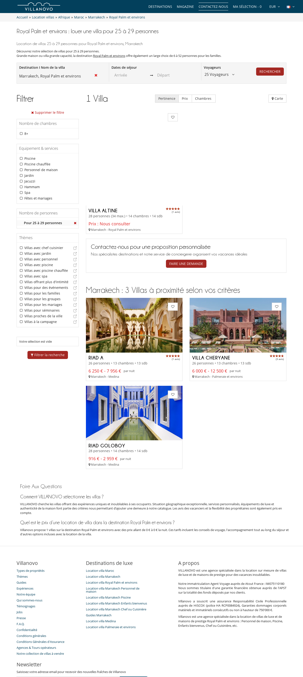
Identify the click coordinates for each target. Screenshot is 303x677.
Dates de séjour (124, 67)
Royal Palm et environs (109, 56)
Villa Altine (103, 168)
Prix (185, 98)
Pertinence (166, 98)
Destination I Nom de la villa (42, 67)
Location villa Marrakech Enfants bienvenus (116, 561)
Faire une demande (186, 221)
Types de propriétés (31, 528)
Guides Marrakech (98, 573)
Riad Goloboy (107, 403)
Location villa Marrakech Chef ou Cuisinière (116, 567)
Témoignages (26, 564)
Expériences (25, 546)
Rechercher (270, 71)
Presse (21, 576)
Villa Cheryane (211, 315)
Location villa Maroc (100, 528)
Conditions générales (31, 593)
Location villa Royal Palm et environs (111, 540)
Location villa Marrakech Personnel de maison (112, 547)
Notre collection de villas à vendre (41, 611)
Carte (277, 98)
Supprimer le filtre (47, 112)
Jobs (19, 570)
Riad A (96, 315)
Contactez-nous (213, 6)
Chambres (203, 98)
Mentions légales (208, 656)
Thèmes (22, 534)
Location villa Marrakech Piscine (108, 555)
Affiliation (181, 656)
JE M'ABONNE (134, 638)
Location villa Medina (101, 579)
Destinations (160, 6)
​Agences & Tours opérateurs (36, 605)
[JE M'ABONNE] (68, 638)
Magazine (185, 6)
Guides (21, 540)
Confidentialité (27, 588)
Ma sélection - (247, 6)
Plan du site (159, 656)
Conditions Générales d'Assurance (40, 599)
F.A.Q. (20, 582)
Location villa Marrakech (103, 534)
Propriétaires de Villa (127, 656)
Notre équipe (26, 552)
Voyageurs (212, 67)
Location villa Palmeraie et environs (111, 585)
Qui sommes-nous (29, 558)
